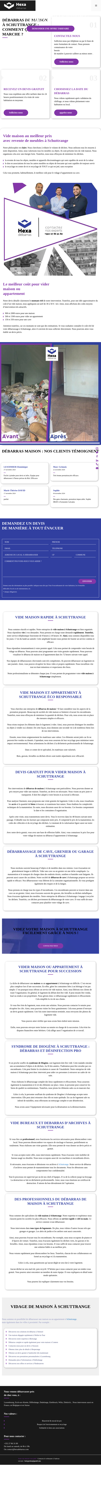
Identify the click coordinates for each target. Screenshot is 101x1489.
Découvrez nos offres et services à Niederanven (26, 1388)
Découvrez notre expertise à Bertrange (23, 1363)
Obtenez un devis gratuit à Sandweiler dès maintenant (28, 1377)
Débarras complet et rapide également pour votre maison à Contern (33, 1367)
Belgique (16, 1429)
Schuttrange (64, 1188)
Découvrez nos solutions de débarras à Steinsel (26, 1356)
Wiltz (61, 1427)
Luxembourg (9, 1427)
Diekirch (67, 1427)
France (6, 1429)
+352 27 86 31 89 (11, 1468)
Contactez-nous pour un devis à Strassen (23, 1370)
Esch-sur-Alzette (21, 1427)
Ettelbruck (53, 1427)
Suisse (27, 1429)
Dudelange (44, 1427)
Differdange (34, 1427)
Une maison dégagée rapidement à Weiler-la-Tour (27, 1359)
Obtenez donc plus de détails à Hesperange (24, 1374)
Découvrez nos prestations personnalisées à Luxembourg (29, 1381)
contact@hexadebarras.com (18, 1474)
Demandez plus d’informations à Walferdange (25, 1384)
